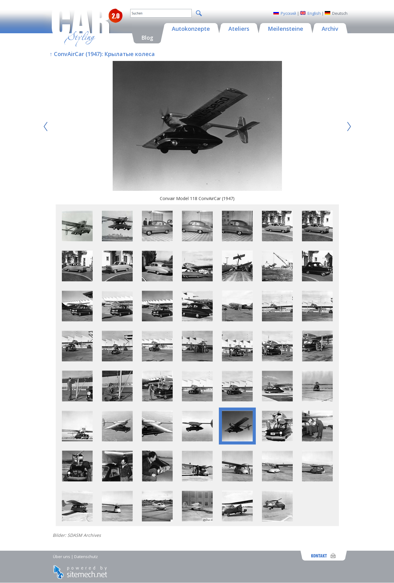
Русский (288, 13)
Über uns (61, 556)
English (314, 13)
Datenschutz (86, 556)
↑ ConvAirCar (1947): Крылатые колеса (102, 54)
